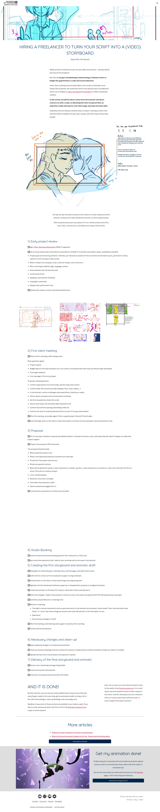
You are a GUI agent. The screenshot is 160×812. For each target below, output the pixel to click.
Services (140, 772)
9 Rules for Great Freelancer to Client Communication (72, 732)
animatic (87, 92)
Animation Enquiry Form (77, 707)
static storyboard (74, 92)
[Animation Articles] (80, 741)
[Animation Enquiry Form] (118, 781)
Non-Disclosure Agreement (45, 247)
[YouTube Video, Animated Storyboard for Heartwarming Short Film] (80, 520)
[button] (157, 3)
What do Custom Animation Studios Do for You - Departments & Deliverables (81, 736)
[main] (80, 52)
